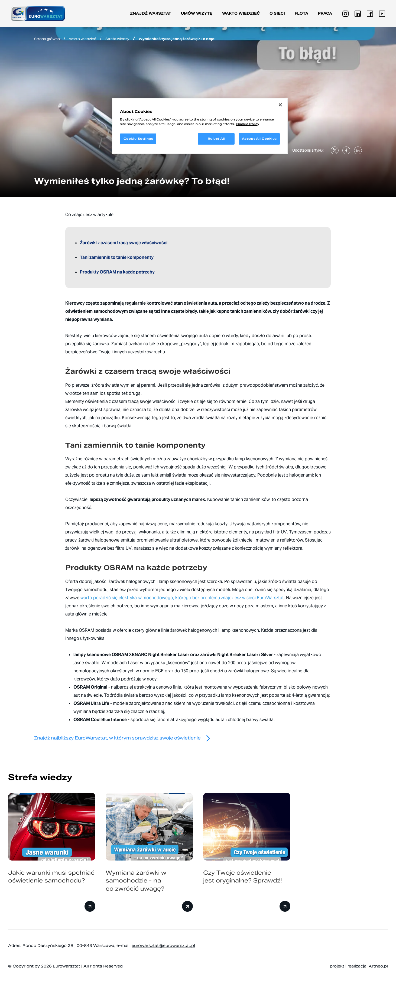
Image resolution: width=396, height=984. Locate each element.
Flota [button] (301, 13)
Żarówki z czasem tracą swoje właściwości (124, 243)
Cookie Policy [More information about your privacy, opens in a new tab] (247, 124)
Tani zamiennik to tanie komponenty (117, 257)
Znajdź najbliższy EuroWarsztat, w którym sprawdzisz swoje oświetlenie (124, 738)
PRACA (325, 13)
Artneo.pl (378, 966)
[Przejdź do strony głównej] (38, 13)
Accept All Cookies (259, 139)
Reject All (216, 139)
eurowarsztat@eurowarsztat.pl (163, 945)
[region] (200, 126)
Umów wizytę (196, 13)
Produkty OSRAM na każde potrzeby (117, 272)
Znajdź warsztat (150, 13)
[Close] (280, 105)
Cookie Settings (138, 139)
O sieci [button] (277, 13)
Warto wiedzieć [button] (241, 13)
